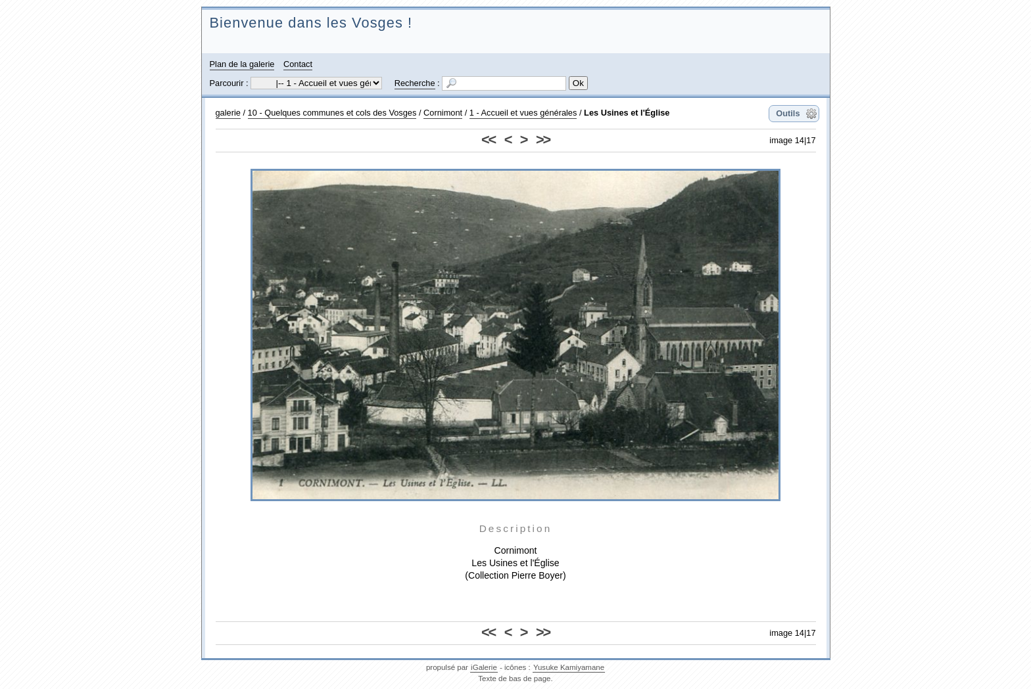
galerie (228, 113)
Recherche (415, 83)
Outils (788, 113)
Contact (297, 64)
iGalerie (484, 667)
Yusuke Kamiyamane (568, 667)
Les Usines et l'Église (626, 113)
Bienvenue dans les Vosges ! (311, 22)
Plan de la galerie (242, 64)
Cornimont (442, 113)
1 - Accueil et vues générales (523, 113)
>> (543, 139)
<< (488, 139)
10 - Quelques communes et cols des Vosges (332, 113)
